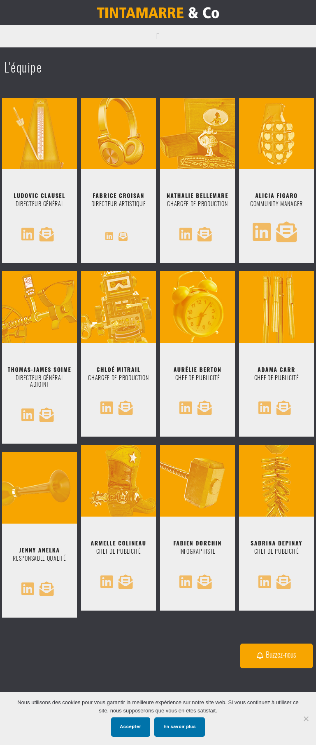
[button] (158, 36)
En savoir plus (179, 726)
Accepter (130, 726)
